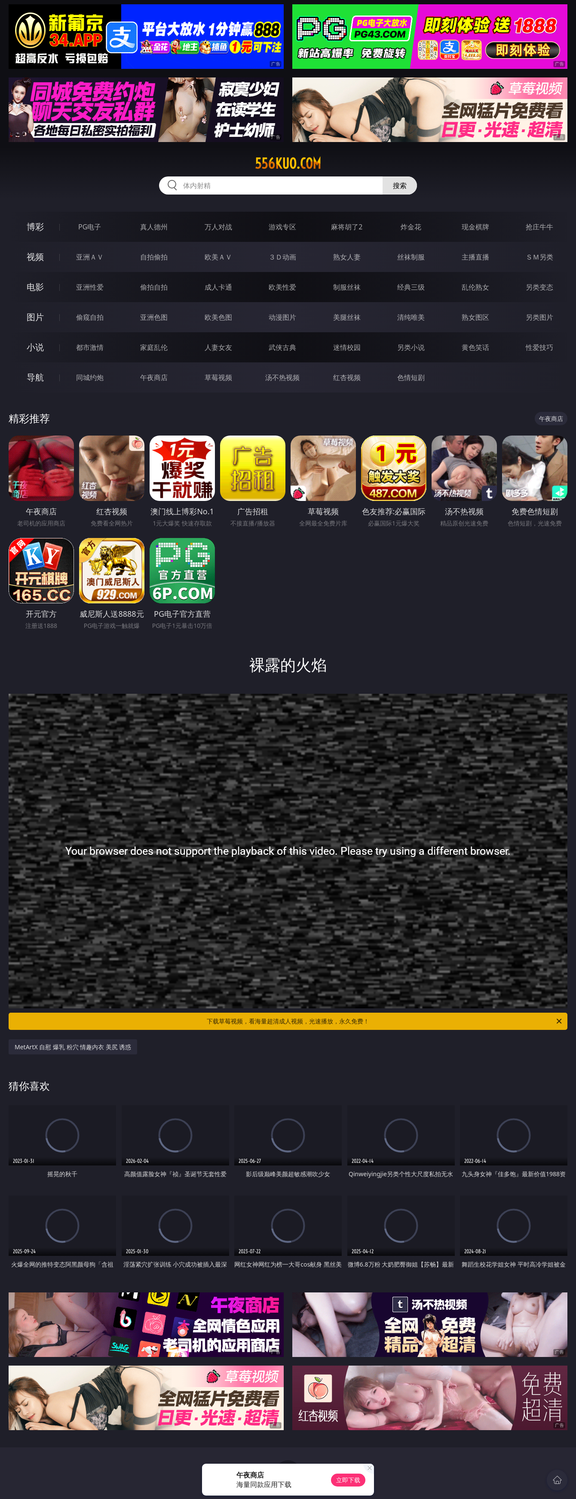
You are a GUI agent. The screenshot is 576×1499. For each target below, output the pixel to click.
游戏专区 (282, 227)
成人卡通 (218, 287)
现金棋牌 (475, 227)
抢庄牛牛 (539, 227)
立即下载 (348, 1480)
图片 (35, 317)
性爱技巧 (539, 347)
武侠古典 (282, 347)
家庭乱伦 (154, 347)
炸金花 (411, 227)
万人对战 (218, 227)
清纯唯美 (411, 317)
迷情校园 (347, 347)
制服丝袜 (347, 287)
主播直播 (475, 257)
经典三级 (411, 287)
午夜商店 (154, 377)
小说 (35, 347)
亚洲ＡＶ (90, 257)
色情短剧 (411, 377)
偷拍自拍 (154, 287)
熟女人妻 (347, 257)
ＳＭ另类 (539, 257)
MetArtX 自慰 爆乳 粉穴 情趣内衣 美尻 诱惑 (73, 1047)
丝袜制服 (411, 257)
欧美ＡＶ (218, 257)
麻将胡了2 (346, 227)
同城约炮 (90, 377)
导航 (35, 377)
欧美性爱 (282, 287)
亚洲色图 (154, 317)
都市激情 (90, 347)
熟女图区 (475, 317)
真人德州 (154, 227)
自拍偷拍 (154, 257)
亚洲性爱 (90, 287)
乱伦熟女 (475, 287)
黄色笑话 (475, 347)
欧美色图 (218, 317)
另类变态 (539, 287)
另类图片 (539, 317)
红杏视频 (347, 377)
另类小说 (411, 347)
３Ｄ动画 (282, 257)
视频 (35, 257)
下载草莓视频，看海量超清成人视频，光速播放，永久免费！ (385, 1021)
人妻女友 (218, 347)
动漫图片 (282, 317)
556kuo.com (288, 163)
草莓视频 (218, 377)
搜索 (400, 185)
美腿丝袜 (347, 317)
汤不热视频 (282, 377)
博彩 (35, 226)
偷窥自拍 (90, 317)
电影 (35, 287)
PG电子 (89, 227)
